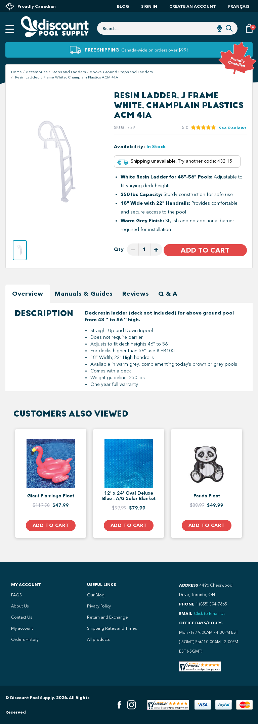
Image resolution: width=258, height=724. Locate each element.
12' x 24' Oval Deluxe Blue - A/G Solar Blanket (129, 496)
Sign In (149, 6)
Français (238, 6)
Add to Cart (205, 250)
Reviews (135, 293)
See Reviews (233, 127)
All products (98, 639)
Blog (123, 6)
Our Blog (95, 595)
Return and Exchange (107, 617)
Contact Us (21, 617)
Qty (119, 249)
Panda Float (207, 496)
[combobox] (167, 28)
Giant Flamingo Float (50, 496)
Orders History (25, 639)
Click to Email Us (209, 613)
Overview (27, 293)
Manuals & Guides (84, 293)
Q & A (167, 293)
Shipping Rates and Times (112, 628)
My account (22, 628)
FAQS (16, 595)
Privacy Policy (99, 606)
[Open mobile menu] (9, 29)
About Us (20, 606)
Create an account (192, 6)
